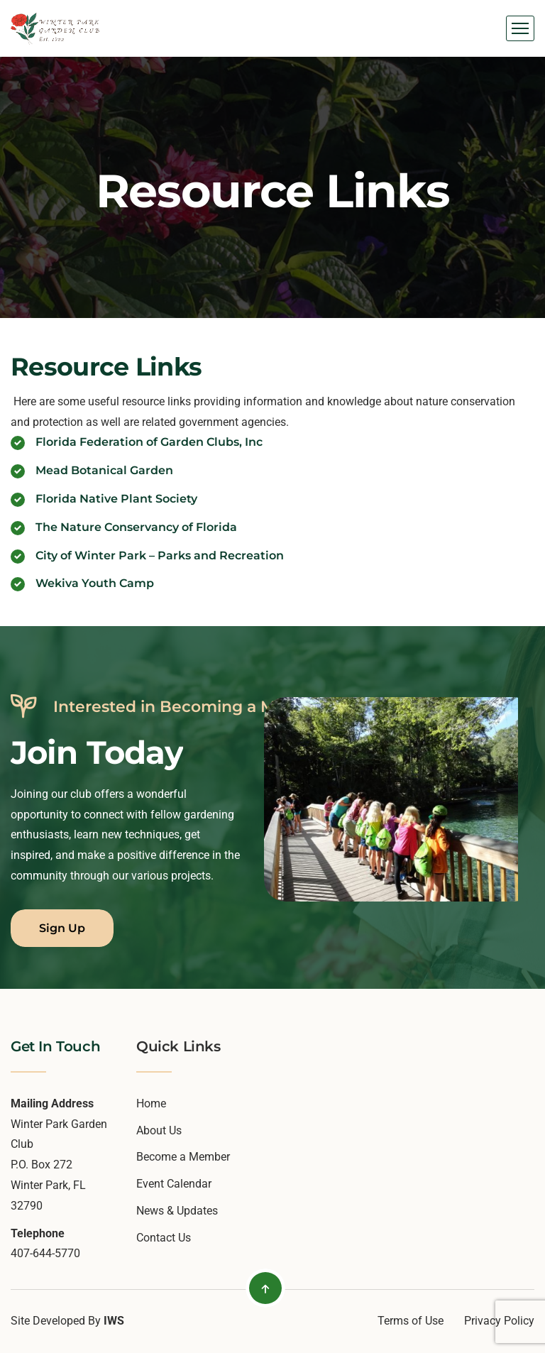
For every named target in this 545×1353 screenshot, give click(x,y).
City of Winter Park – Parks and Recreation (159, 555)
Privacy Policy (499, 1320)
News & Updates (177, 1210)
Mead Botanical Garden (104, 470)
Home (151, 1103)
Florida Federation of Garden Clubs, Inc (149, 442)
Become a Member (183, 1156)
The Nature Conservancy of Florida (136, 527)
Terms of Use (411, 1320)
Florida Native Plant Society (116, 498)
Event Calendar (173, 1183)
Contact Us (163, 1237)
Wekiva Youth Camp (94, 583)
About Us (159, 1130)
